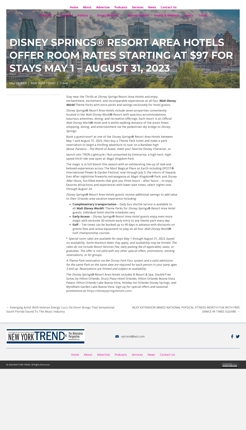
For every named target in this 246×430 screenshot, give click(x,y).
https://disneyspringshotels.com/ (109, 291)
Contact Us (167, 354)
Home (75, 354)
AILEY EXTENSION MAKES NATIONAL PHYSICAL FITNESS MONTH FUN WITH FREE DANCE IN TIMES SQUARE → (186, 309)
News (151, 354)
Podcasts (121, 354)
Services (137, 354)
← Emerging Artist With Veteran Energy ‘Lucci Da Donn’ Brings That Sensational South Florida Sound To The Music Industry (60, 309)
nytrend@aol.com (133, 336)
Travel (63, 83)
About (88, 354)
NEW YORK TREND (43, 83)
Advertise (103, 354)
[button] (54, 15)
